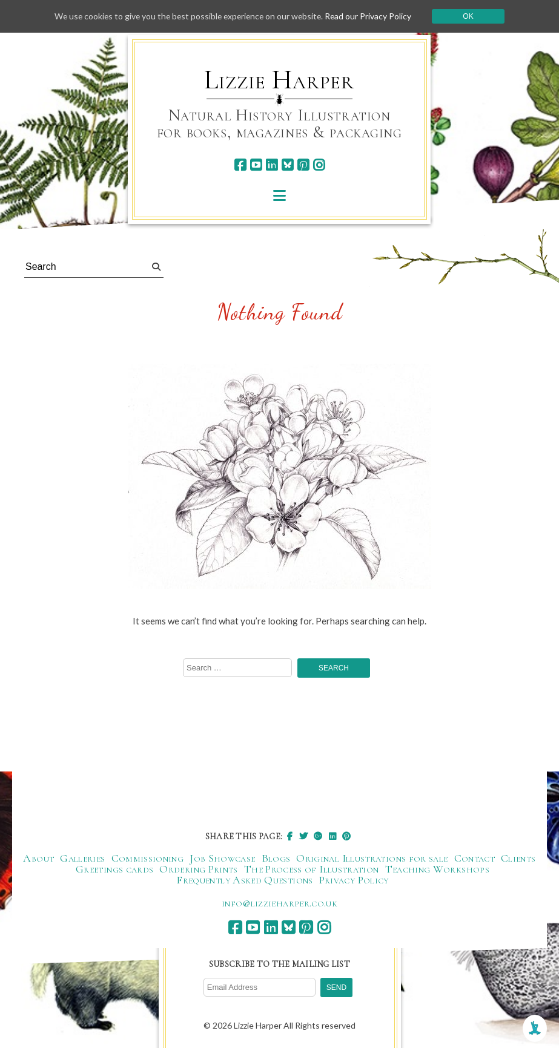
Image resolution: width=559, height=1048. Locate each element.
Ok (472, 16)
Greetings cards (114, 869)
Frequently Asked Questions (244, 880)
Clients (518, 858)
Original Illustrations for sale (372, 858)
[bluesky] (287, 165)
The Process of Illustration (311, 869)
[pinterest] (303, 165)
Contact (474, 858)
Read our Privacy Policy (371, 16)
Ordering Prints (198, 869)
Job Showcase (222, 858)
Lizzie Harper (279, 80)
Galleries (82, 858)
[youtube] (256, 165)
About (38, 858)
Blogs (276, 858)
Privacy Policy (354, 880)
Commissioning (147, 858)
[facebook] (240, 165)
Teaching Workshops (437, 869)
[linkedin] (271, 165)
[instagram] (319, 165)
